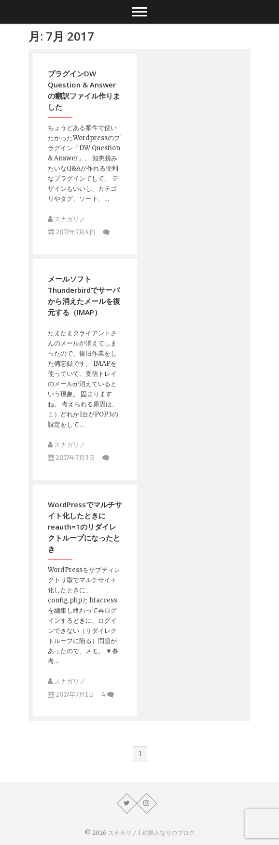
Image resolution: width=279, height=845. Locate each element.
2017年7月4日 (72, 232)
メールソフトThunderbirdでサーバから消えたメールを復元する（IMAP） (84, 295)
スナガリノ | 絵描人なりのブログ (151, 832)
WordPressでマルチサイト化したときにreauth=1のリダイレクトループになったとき (85, 527)
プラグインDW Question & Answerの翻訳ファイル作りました (84, 90)
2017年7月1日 (71, 694)
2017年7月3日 (71, 458)
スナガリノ (66, 219)
